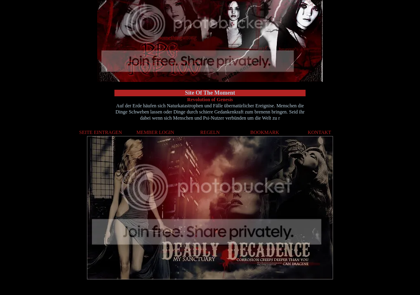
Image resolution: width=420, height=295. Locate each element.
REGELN (209, 132)
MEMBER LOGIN (155, 132)
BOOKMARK (264, 132)
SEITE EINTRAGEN (100, 132)
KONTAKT (319, 132)
